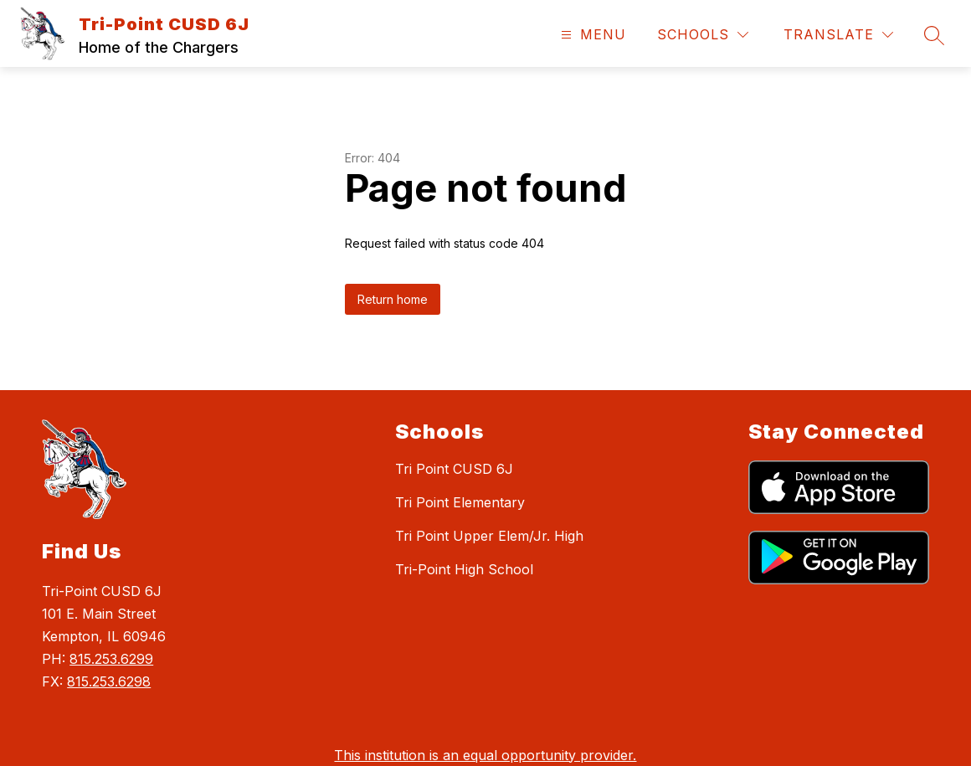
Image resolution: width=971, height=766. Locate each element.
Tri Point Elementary (460, 502)
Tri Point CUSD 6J (454, 468)
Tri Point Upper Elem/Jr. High (489, 535)
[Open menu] (591, 34)
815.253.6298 (109, 681)
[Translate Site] (838, 34)
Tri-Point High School (464, 569)
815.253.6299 (111, 658)
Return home (392, 299)
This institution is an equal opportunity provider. (485, 755)
